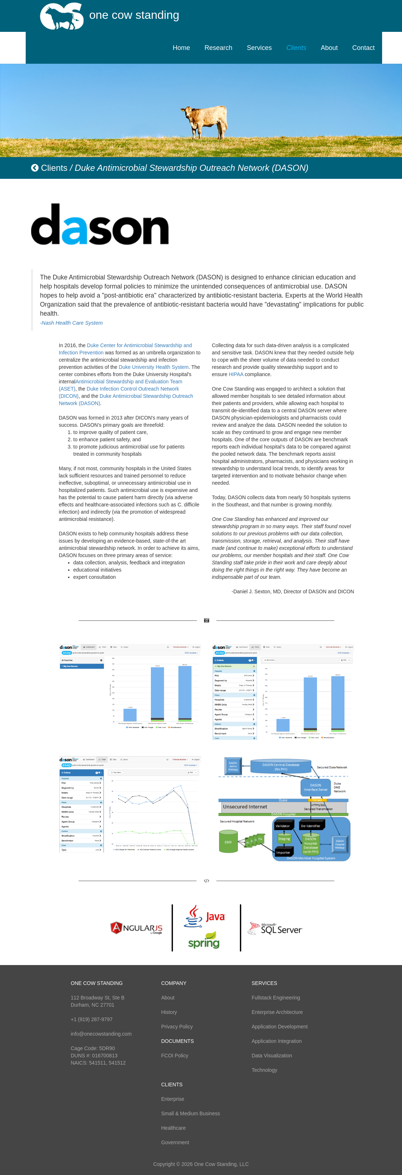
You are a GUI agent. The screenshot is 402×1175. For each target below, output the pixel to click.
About (329, 47)
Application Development (280, 1026)
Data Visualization (272, 1055)
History (169, 1012)
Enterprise (173, 1099)
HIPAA (236, 374)
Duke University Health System (154, 367)
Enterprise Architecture (277, 1012)
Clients (296, 47)
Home (181, 47)
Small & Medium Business (190, 1113)
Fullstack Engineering (276, 998)
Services (259, 47)
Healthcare (173, 1128)
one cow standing (134, 14)
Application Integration (277, 1041)
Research (218, 47)
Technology (265, 1070)
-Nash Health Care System (71, 323)
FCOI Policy (175, 1055)
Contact (363, 47)
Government (175, 1142)
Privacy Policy (177, 1026)
